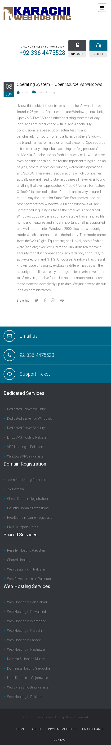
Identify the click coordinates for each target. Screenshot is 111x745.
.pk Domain (15, 489)
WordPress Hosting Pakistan (28, 687)
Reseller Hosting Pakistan (26, 550)
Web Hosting (47, 92)
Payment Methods (61, 729)
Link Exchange (93, 729)
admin (25, 92)
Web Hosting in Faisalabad (27, 602)
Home (20, 729)
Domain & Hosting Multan (26, 659)
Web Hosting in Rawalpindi (27, 612)
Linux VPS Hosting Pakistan (27, 437)
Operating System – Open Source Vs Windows (59, 84)
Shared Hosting (18, 560)
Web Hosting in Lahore (24, 640)
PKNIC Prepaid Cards (22, 527)
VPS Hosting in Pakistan (25, 447)
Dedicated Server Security (26, 428)
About (36, 729)
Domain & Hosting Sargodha (28, 668)
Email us (29, 336)
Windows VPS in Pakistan (26, 456)
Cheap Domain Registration (27, 499)
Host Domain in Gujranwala (27, 678)
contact (60, 739)
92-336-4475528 (37, 355)
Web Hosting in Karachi (24, 630)
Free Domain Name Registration (30, 517)
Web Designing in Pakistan (26, 569)
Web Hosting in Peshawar (26, 649)
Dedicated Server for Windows (29, 418)
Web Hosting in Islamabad (26, 621)
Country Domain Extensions (28, 508)
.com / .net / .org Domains (26, 480)
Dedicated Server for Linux (26, 409)
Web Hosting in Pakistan (25, 697)
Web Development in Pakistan (29, 579)
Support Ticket (35, 374)
